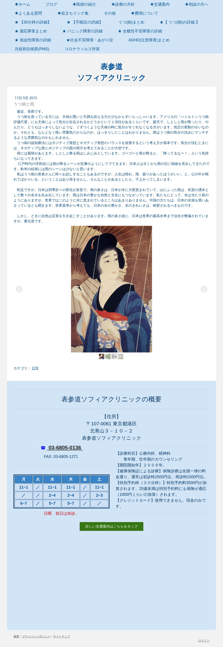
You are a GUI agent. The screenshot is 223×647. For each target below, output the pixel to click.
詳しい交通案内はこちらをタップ (111, 526)
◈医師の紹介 (84, 4)
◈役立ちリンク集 (73, 13)
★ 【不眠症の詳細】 (85, 22)
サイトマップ (61, 636)
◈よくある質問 (28, 13)
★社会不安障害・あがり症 (89, 40)
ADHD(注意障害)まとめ (149, 40)
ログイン (203, 640)
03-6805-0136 (65, 448)
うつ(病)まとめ (131, 22)
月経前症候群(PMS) (32, 49)
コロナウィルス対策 (82, 49)
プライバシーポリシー (36, 636)
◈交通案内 (160, 4)
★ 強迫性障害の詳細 (33, 40)
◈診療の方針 (123, 4)
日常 (35, 368)
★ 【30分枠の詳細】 (33, 22)
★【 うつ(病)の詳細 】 (180, 22)
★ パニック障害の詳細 (82, 31)
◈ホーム (22, 4)
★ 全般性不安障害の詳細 (140, 31)
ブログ (51, 4)
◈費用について (144, 13)
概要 (16, 636)
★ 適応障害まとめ (31, 31)
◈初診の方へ (196, 4)
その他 (110, 13)
